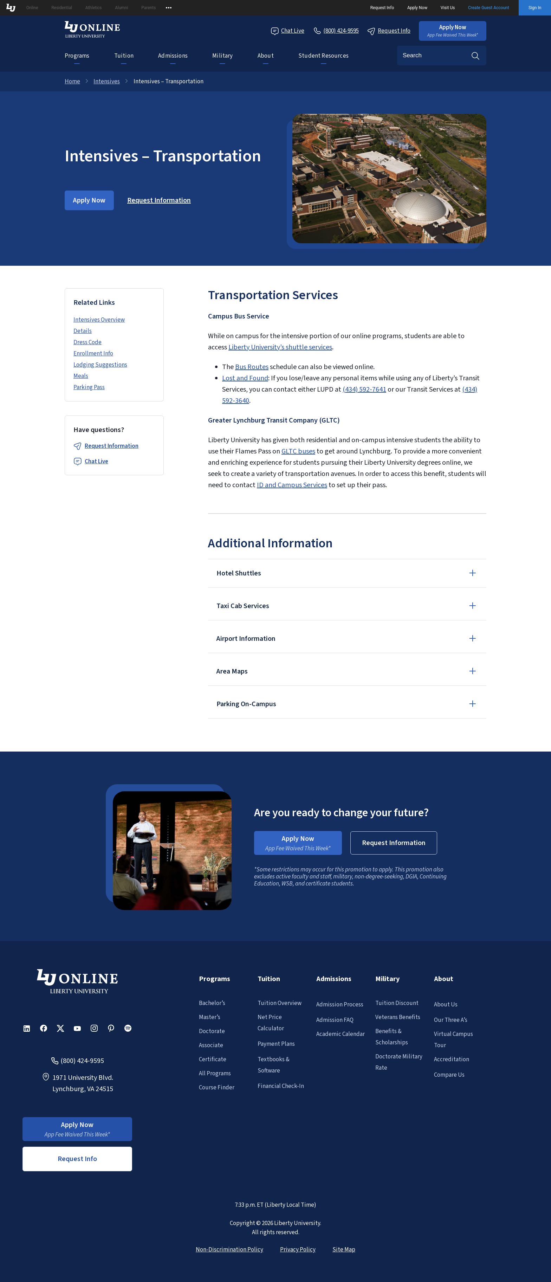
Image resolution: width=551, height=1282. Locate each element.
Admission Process (339, 1004)
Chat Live (96, 461)
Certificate (212, 1059)
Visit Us (448, 7)
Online (32, 7)
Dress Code (87, 342)
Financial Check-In (281, 1086)
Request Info (382, 7)
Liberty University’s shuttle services (280, 347)
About (266, 56)
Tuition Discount (397, 1003)
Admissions (173, 56)
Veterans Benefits (397, 1017)
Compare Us (449, 1075)
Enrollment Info (93, 353)
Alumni (121, 7)
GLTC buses (298, 451)
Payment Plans (276, 1044)
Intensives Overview (99, 320)
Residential (61, 7)
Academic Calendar (340, 1034)
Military (222, 56)
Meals (80, 376)
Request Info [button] (77, 1159)
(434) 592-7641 (364, 389)
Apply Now (417, 7)
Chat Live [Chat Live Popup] (287, 31)
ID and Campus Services (292, 485)
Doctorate (212, 1031)
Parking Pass (89, 387)
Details (82, 331)
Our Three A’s (450, 1020)
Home (72, 81)
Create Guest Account (488, 7)
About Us (446, 1004)
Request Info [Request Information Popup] (388, 31)
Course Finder (216, 1087)
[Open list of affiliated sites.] (168, 7)
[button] (452, 31)
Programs (77, 56)
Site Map (343, 1249)
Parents (148, 7)
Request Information (111, 446)
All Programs (215, 1073)
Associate (211, 1045)
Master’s (209, 1017)
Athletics (93, 7)
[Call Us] (336, 31)
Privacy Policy (298, 1249)
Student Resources (323, 56)
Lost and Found (245, 378)
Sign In (535, 7)
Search (475, 55)
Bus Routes (251, 367)
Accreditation (451, 1059)
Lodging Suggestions (100, 365)
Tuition (124, 56)
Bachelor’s (212, 1003)
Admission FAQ (335, 1020)
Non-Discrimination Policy (229, 1249)
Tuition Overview (280, 1003)
